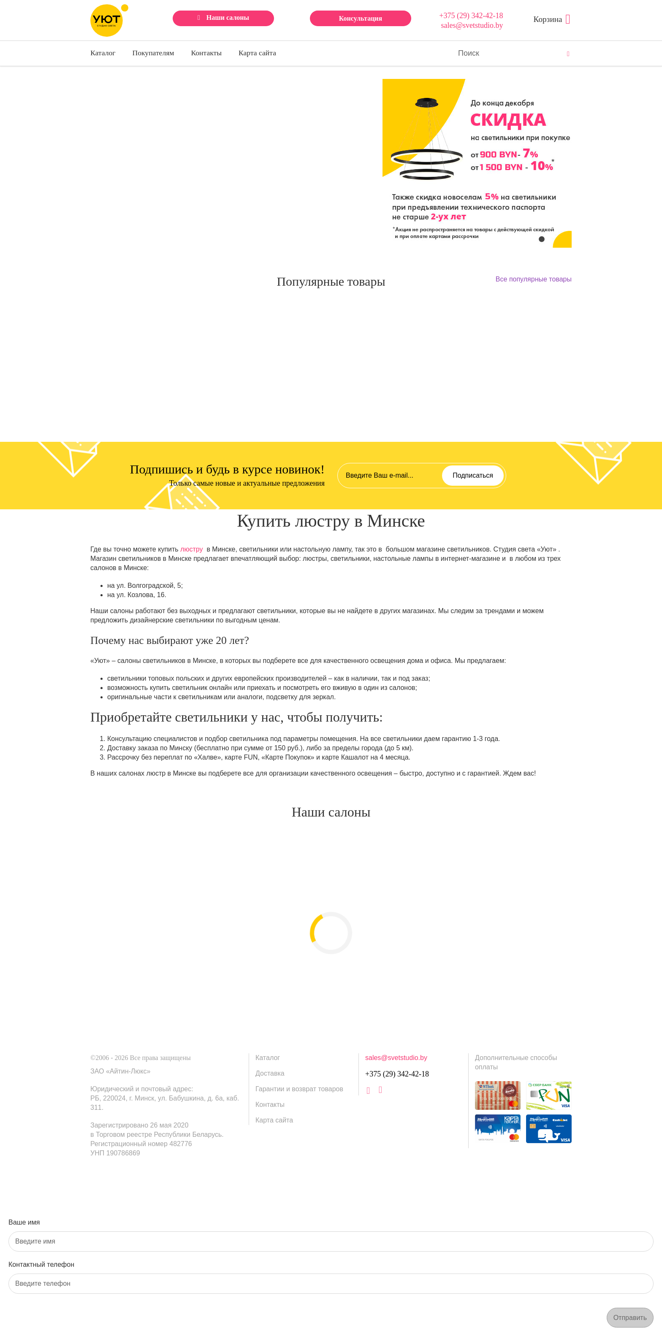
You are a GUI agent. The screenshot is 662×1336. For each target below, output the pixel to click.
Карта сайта (257, 53)
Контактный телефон (41, 1264)
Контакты (206, 53)
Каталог (103, 53)
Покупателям (153, 53)
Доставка (270, 1073)
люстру (191, 549)
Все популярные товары (534, 279)
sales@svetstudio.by (472, 25)
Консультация (361, 18)
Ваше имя (24, 1222)
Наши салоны (227, 17)
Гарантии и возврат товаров (299, 1089)
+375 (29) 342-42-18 (471, 15)
